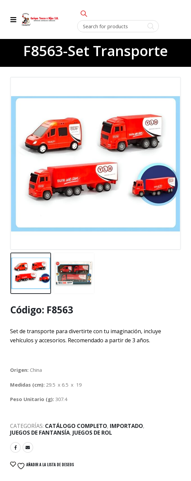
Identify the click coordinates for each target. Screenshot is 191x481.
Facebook (15, 447)
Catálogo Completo (76, 426)
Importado (126, 426)
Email (27, 447)
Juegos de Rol (92, 432)
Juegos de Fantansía (40, 432)
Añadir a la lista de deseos (45, 466)
